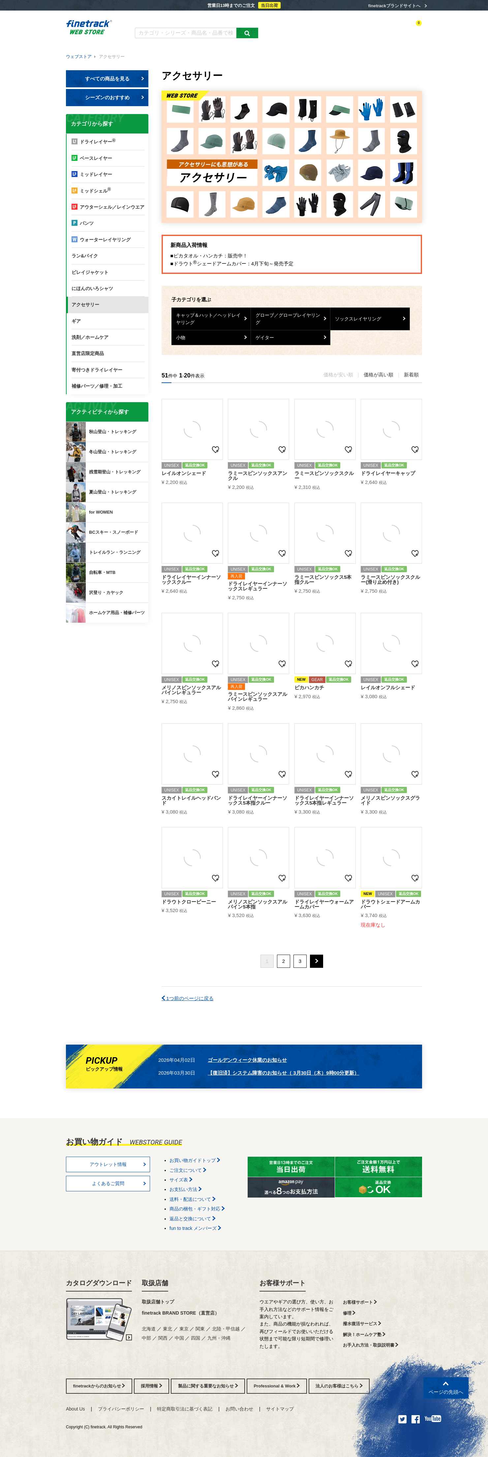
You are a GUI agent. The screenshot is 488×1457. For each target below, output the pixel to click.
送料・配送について (192, 1199)
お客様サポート (282, 1283)
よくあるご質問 (200, 19)
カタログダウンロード (156, 19)
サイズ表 (181, 1179)
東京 (184, 1328)
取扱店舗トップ (158, 1301)
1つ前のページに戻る (188, 998)
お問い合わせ (239, 1409)
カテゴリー (300, 28)
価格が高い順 (378, 374)
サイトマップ (280, 1409)
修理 (349, 1313)
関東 (200, 1328)
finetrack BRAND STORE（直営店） (180, 1313)
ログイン (358, 28)
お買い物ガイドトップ (194, 1160)
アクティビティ (330, 28)
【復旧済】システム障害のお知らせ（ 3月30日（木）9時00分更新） (283, 1073)
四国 (195, 1338)
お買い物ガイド (237, 19)
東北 (167, 1328)
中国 (179, 1338)
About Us (75, 1409)
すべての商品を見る (114, 78)
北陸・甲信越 (226, 1328)
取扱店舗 (155, 1283)
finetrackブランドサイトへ (394, 5)
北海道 (149, 1328)
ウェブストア (79, 56)
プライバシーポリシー (121, 1409)
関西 (163, 1338)
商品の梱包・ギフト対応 (197, 1208)
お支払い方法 (185, 1189)
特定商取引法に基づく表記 (184, 1409)
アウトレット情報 (118, 1164)
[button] (316, 961)
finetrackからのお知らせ (108, 648)
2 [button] (283, 961)
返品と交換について (192, 1218)
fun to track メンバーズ (195, 1228)
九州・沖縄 (218, 1338)
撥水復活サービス (362, 1323)
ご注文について (187, 1170)
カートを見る (410, 28)
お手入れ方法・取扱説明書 (371, 1345)
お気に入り (382, 28)
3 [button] (300, 961)
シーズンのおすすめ (114, 97)
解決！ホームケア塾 (364, 1334)
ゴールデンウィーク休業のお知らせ (247, 1060)
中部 (146, 1338)
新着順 (411, 374)
